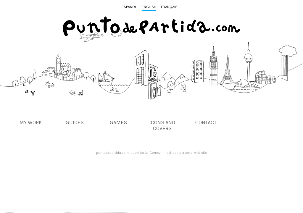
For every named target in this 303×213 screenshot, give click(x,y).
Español (129, 6)
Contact (206, 122)
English (149, 6)
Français (169, 6)
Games (118, 122)
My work (31, 122)
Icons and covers (162, 125)
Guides (75, 122)
